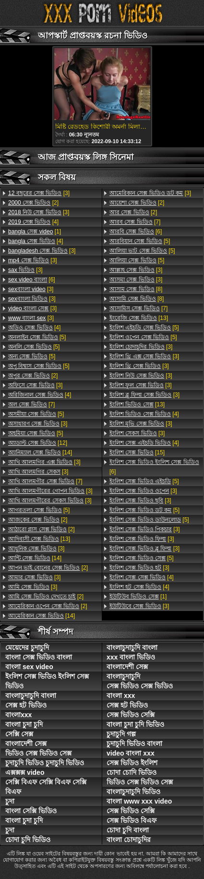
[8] (135, 289)
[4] (33, 222)
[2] (33, 202)
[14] (40, 452)
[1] (34, 231)
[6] (31, 279)
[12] (37, 443)
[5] (37, 337)
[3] (39, 193)
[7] (31, 404)
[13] (39, 539)
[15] (137, 452)
